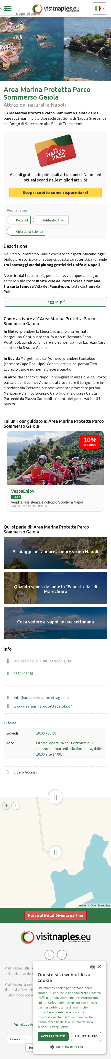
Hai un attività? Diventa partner (55, 915)
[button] (69, 1047)
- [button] (15, 806)
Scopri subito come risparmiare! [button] (55, 192)
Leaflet (82, 905)
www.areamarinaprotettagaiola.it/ (43, 706)
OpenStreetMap (100, 905)
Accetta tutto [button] (53, 1036)
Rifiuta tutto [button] (86, 1036)
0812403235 (23, 673)
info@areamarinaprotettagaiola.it (43, 697)
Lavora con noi (20, 1039)
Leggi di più (55, 301)
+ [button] (6, 806)
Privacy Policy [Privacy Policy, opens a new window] (58, 1027)
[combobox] (92, 967)
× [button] (99, 967)
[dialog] (69, 1007)
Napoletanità (26, 9)
